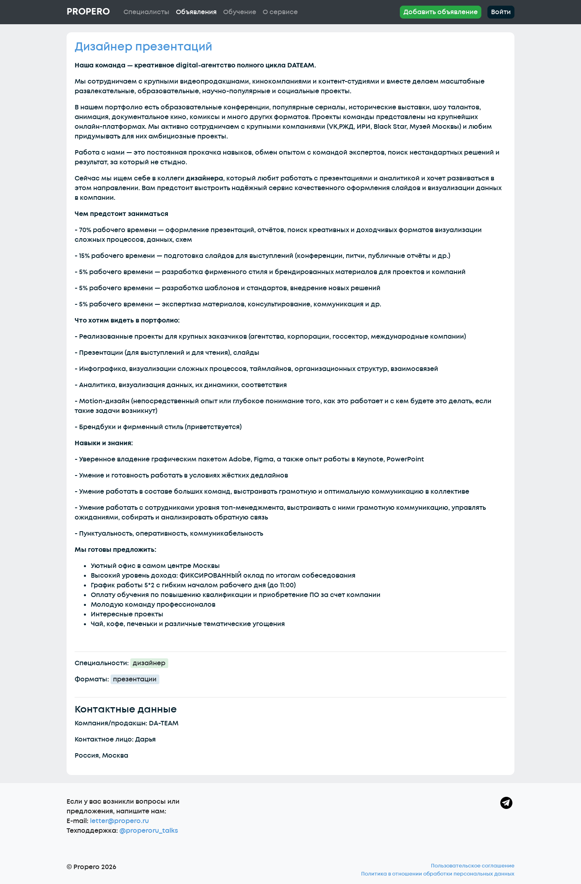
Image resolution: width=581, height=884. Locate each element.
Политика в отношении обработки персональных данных (437, 874)
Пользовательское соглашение (472, 865)
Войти (501, 12)
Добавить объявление (440, 12)
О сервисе (280, 12)
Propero (88, 11)
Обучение (239, 12)
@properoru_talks (148, 830)
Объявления (196, 12)
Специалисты (146, 12)
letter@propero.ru (119, 821)
